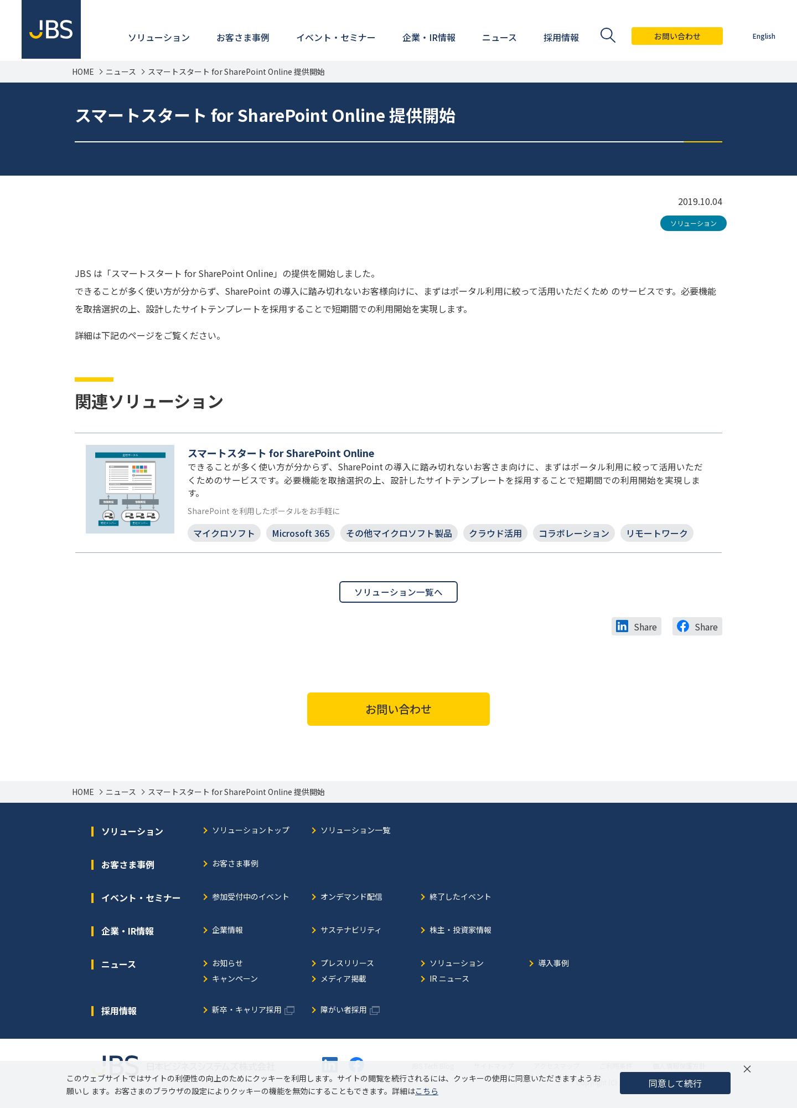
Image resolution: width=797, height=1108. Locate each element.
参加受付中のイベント (250, 899)
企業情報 (227, 932)
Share (645, 628)
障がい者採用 (343, 1012)
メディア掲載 (343, 981)
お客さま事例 (235, 866)
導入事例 (553, 966)
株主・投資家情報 (460, 932)
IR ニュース (449, 981)
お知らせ (227, 966)
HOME (83, 71)
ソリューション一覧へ (398, 594)
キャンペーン (235, 981)
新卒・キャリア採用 (247, 1012)
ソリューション (693, 223)
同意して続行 (675, 1083)
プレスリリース (347, 966)
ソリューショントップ (250, 833)
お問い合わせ (677, 36)
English (763, 35)
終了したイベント (460, 899)
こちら (426, 1090)
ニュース (121, 71)
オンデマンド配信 (351, 899)
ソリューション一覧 (355, 833)
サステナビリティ (351, 932)
